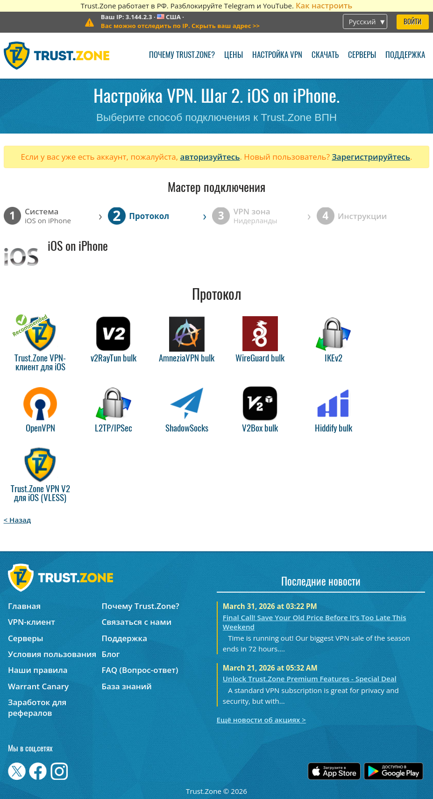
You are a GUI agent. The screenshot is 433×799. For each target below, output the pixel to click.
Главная (24, 606)
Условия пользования (52, 654)
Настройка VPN (277, 55)
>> (180, 25)
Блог (111, 654)
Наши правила (38, 670)
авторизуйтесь (210, 156)
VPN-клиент (31, 621)
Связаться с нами (137, 621)
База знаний (127, 686)
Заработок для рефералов (37, 707)
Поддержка (405, 55)
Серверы (362, 55)
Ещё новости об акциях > (261, 719)
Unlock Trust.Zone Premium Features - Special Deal (310, 678)
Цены (233, 55)
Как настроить (324, 5)
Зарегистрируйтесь (371, 156)
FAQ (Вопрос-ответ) (140, 670)
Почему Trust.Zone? (182, 55)
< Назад (17, 519)
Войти (412, 22)
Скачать (325, 55)
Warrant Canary (38, 686)
